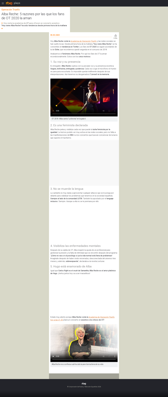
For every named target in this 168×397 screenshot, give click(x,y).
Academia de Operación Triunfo (83, 41)
